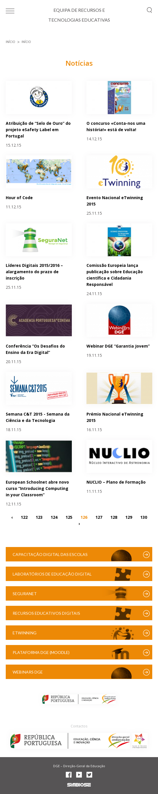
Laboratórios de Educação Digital (52, 574)
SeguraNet (25, 593)
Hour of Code (19, 197)
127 (98, 517)
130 (143, 517)
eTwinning (24, 632)
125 (68, 517)
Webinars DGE (28, 671)
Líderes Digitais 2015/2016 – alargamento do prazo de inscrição (34, 272)
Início (10, 42)
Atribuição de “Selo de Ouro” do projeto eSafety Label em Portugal (38, 129)
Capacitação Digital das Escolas (50, 554)
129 (128, 517)
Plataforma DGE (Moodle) (41, 652)
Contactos (79, 726)
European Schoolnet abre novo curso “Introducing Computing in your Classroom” (37, 488)
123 (39, 517)
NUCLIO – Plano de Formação (116, 482)
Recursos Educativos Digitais (46, 613)
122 (24, 517)
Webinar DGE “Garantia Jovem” (118, 346)
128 (113, 517)
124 (54, 517)
